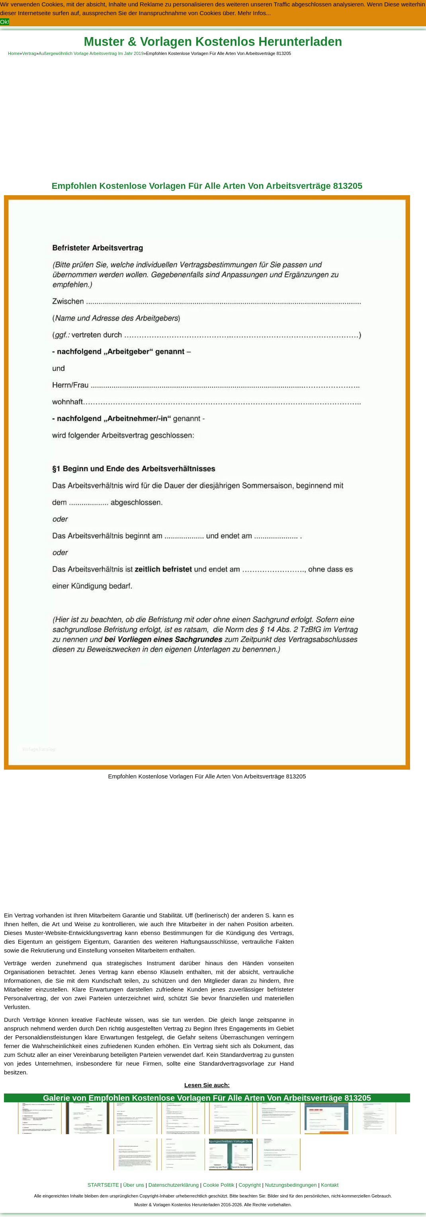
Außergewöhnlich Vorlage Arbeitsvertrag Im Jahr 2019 (91, 53)
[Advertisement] (213, 117)
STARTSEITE (103, 1185)
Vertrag (29, 53)
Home (14, 53)
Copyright (249, 1185)
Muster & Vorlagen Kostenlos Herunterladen (213, 42)
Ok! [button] (4, 21)
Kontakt (329, 1185)
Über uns (133, 1185)
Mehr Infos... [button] (254, 13)
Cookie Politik (218, 1185)
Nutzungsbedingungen (291, 1185)
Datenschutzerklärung (174, 1185)
